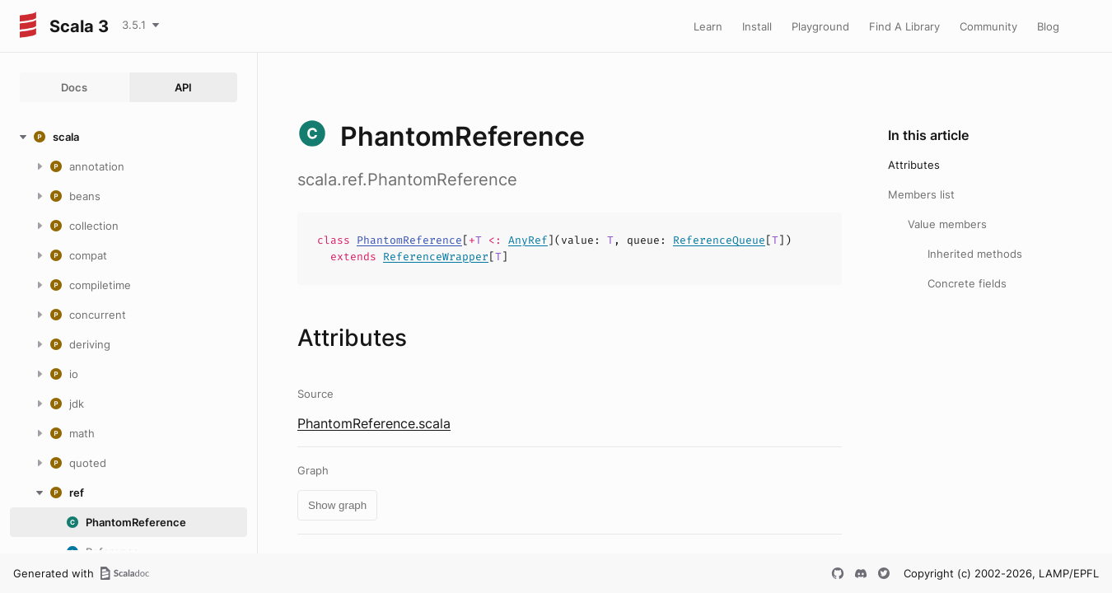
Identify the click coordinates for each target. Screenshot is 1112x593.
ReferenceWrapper (435, 257)
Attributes (914, 164)
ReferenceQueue (719, 240)
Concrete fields (967, 283)
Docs (74, 87)
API (183, 87)
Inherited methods (974, 253)
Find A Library (904, 26)
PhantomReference (409, 240)
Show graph (337, 505)
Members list (921, 194)
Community (988, 26)
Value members (947, 224)
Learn (708, 26)
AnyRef (528, 240)
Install (757, 26)
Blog (1048, 26)
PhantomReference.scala (374, 423)
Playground (820, 26)
